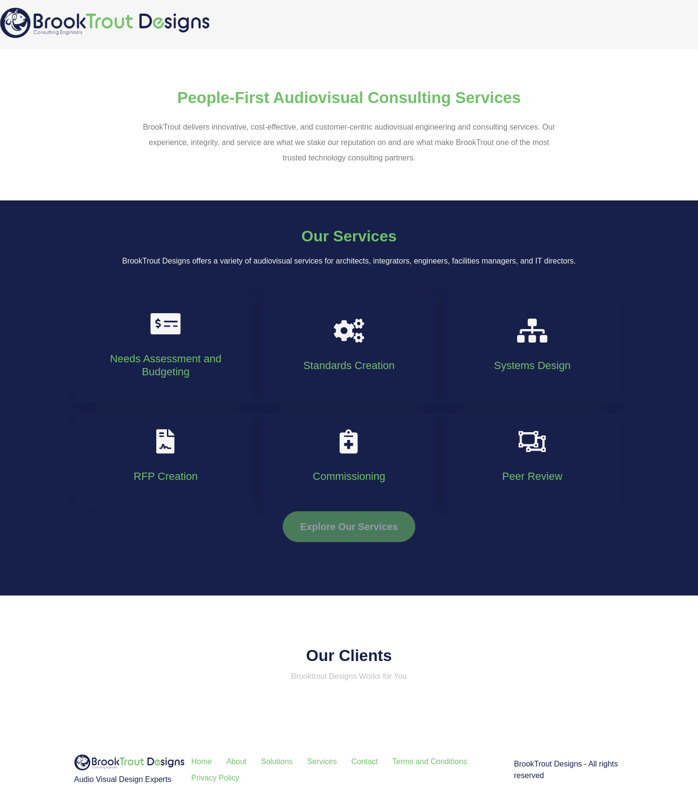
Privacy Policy (216, 778)
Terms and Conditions (429, 761)
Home (202, 761)
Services (322, 761)
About (236, 761)
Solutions (277, 761)
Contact (364, 761)
